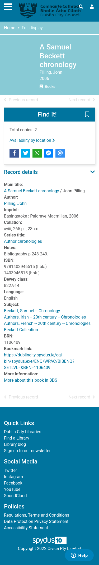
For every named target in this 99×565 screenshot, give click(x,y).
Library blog (15, 444)
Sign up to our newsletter (27, 450)
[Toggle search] (81, 7)
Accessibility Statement (26, 527)
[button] (87, 114)
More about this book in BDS (30, 380)
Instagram (13, 476)
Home (9, 27)
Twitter (10, 470)
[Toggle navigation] (8, 6)
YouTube (12, 489)
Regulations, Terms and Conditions (36, 515)
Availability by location (32, 140)
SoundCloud (15, 495)
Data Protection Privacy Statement (36, 521)
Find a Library (16, 438)
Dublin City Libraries (22, 431)
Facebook (13, 483)
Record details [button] (21, 172)
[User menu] (92, 7)
